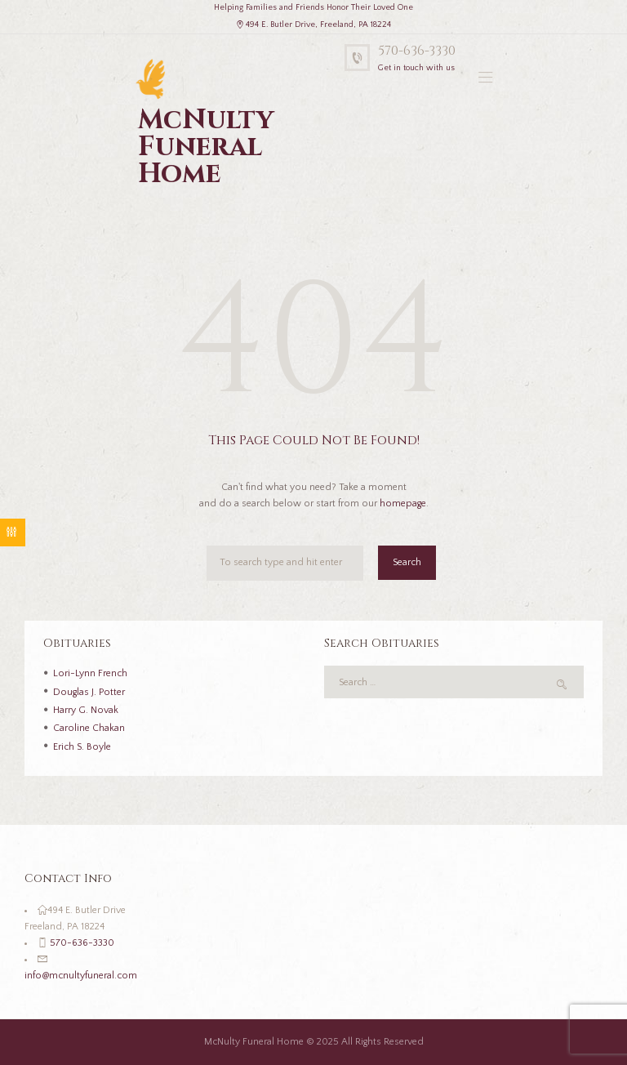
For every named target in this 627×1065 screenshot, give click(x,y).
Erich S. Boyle (82, 747)
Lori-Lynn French (90, 673)
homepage (403, 503)
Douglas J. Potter (89, 692)
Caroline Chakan (89, 728)
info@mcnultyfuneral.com (80, 975)
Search (407, 562)
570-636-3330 (417, 51)
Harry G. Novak (85, 710)
